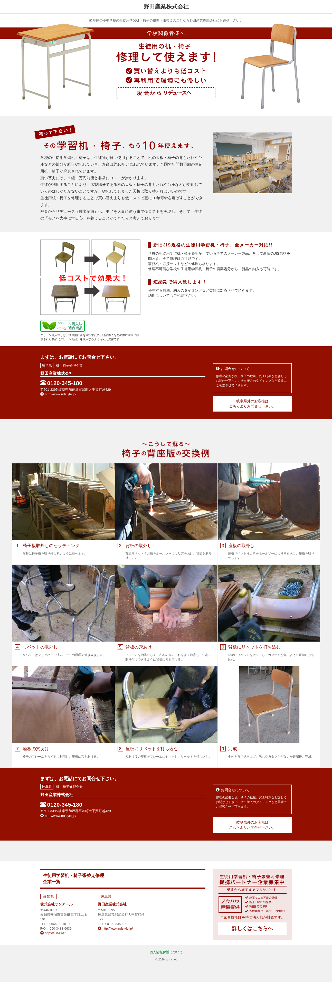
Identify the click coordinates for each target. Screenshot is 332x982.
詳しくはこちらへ (252, 928)
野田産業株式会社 (112, 904)
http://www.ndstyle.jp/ (58, 394)
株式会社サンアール (56, 904)
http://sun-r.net (53, 933)
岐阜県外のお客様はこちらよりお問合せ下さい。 (252, 403)
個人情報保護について (166, 952)
